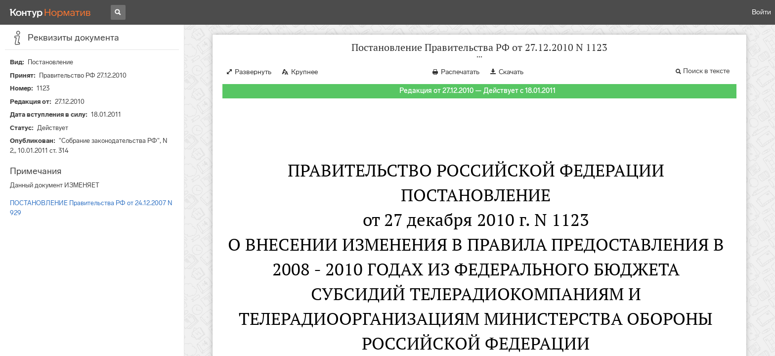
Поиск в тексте (706, 71)
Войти (761, 12)
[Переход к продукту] (50, 12)
